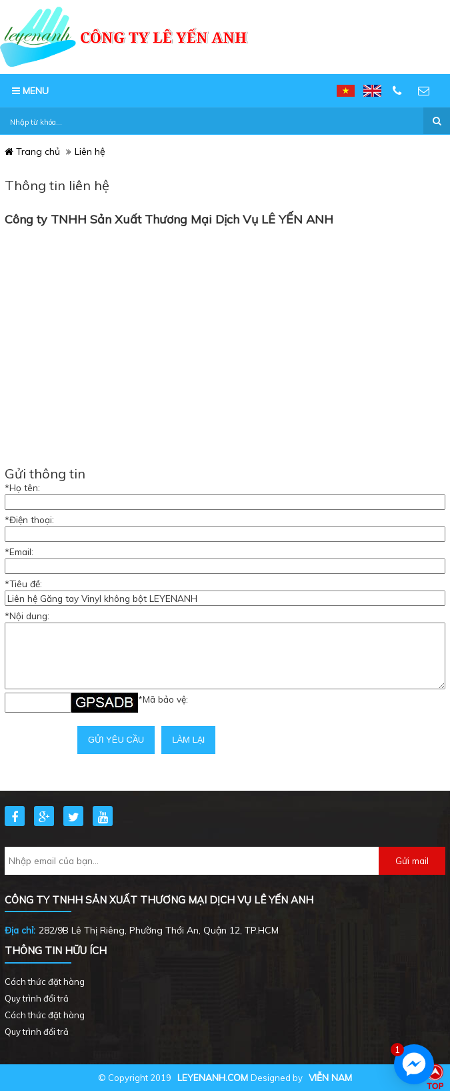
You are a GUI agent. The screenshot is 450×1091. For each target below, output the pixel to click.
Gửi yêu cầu (116, 740)
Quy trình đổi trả (37, 998)
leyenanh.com (212, 1077)
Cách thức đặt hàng (45, 981)
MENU (30, 91)
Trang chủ (32, 151)
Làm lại (188, 740)
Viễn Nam (330, 1077)
